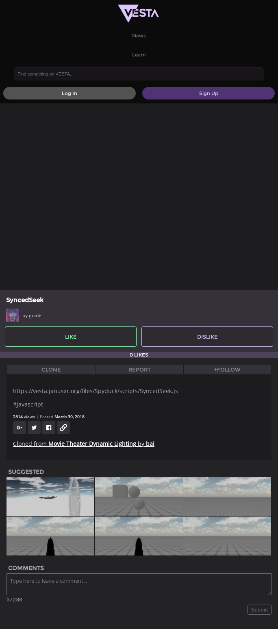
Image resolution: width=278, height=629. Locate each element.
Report (139, 369)
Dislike (207, 336)
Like (71, 336)
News (139, 35)
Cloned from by (83, 443)
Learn (139, 55)
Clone (51, 369)
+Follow (227, 369)
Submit (259, 611)
